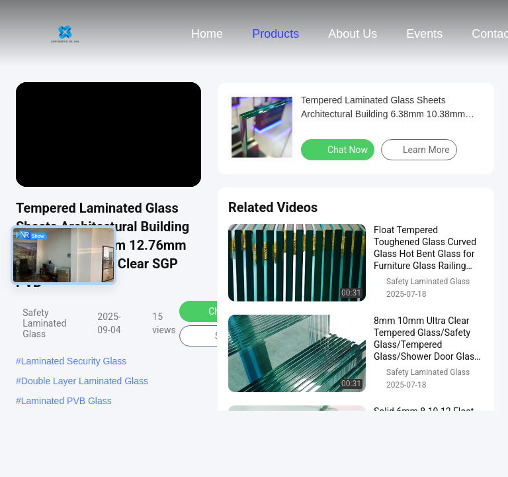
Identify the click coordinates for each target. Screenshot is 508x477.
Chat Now (339, 149)
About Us (352, 33)
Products (275, 33)
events (424, 33)
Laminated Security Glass (74, 361)
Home (207, 33)
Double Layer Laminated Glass (84, 381)
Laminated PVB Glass (66, 401)
